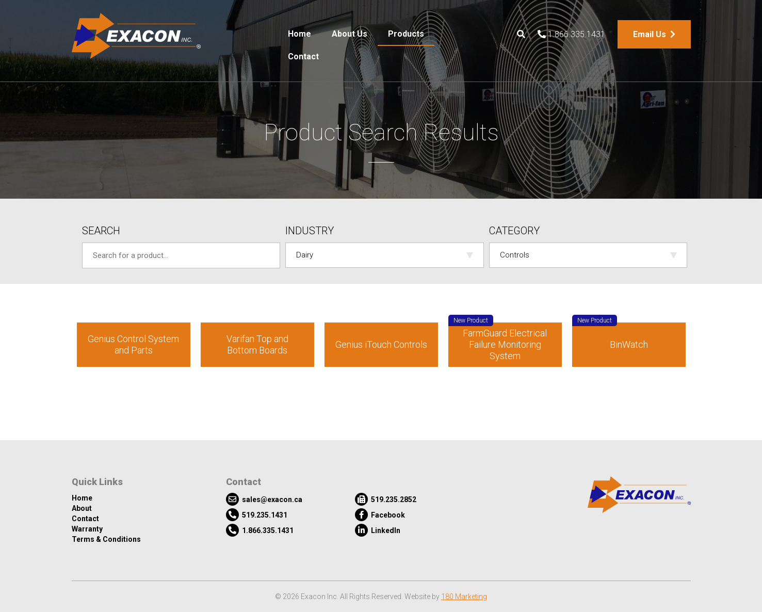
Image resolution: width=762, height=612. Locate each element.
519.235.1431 (256, 514)
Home (299, 34)
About (82, 508)
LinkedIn (377, 530)
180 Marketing (464, 596)
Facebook (380, 514)
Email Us (654, 34)
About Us (349, 34)
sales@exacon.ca (264, 499)
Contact (303, 56)
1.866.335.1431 (571, 34)
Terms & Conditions (106, 539)
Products (406, 34)
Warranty (87, 529)
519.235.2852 (385, 499)
